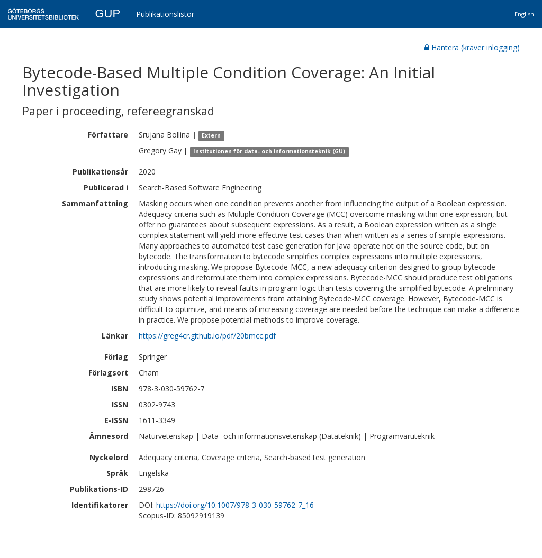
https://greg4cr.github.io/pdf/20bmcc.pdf (207, 336)
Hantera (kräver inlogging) (472, 47)
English (524, 14)
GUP (107, 13)
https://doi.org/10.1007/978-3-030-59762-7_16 (235, 505)
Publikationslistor (165, 14)
